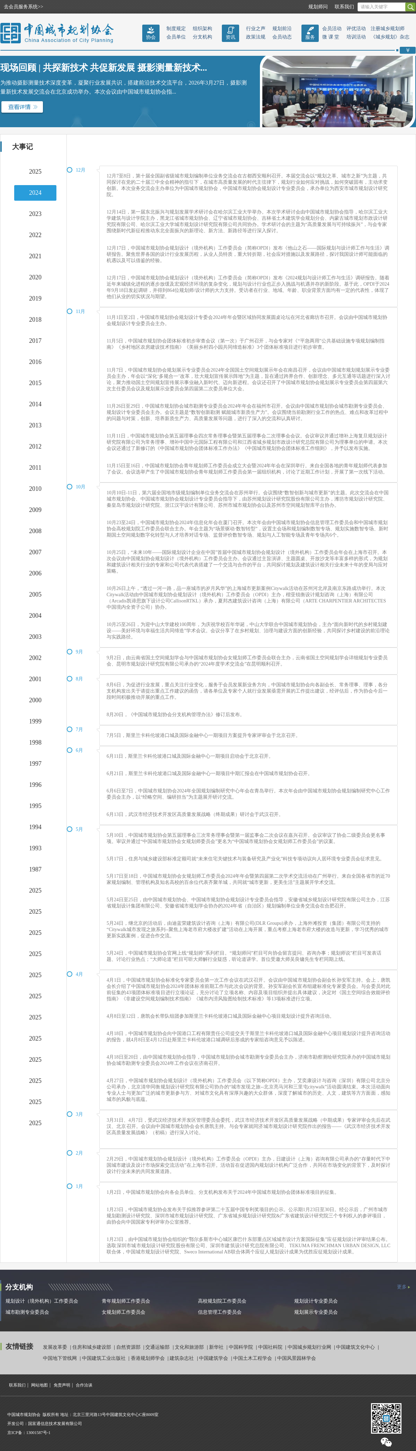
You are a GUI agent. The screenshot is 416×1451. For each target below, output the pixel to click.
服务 (310, 37)
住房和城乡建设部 (92, 1347)
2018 (35, 319)
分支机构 (202, 37)
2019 (35, 298)
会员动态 (282, 37)
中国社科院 (271, 1347)
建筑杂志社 (182, 1358)
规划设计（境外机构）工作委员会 (42, 1301)
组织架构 (202, 28)
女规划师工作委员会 (123, 1312)
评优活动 (356, 28)
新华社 (217, 1347)
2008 (35, 531)
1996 (35, 784)
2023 (35, 213)
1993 (35, 848)
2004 (35, 615)
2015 (35, 383)
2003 (35, 636)
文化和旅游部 (190, 1347)
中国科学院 (241, 1347)
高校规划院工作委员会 (222, 1301)
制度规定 (176, 28)
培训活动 (356, 37)
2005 (35, 594)
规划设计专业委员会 (316, 1301)
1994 (35, 827)
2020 (35, 277)
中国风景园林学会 (296, 1358)
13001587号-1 (38, 1432)
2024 (35, 192)
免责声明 (62, 1385)
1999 (35, 721)
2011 (35, 467)
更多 (402, 1286)
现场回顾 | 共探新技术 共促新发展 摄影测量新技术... (103, 68)
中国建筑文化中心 (356, 1347)
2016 (35, 361)
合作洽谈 (84, 1385)
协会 (151, 37)
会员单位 (176, 37)
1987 (35, 869)
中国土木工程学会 (253, 1358)
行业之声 (255, 28)
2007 (35, 552)
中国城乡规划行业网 (310, 1347)
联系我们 (344, 6)
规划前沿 (282, 28)
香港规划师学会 (148, 1358)
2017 (35, 340)
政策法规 (255, 37)
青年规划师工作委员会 (126, 1301)
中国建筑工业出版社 (104, 1358)
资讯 (230, 37)
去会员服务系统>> (23, 6)
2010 (35, 488)
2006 (35, 573)
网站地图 (39, 1385)
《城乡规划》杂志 (390, 37)
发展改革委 (56, 1347)
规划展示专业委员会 (316, 1312)
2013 (35, 425)
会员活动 (332, 28)
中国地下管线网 (60, 1358)
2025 (35, 171)
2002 (35, 657)
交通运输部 (158, 1347)
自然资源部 (129, 1347)
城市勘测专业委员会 (27, 1312)
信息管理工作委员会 (220, 1312)
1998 (35, 742)
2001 (35, 679)
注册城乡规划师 (388, 28)
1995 (35, 805)
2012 (35, 446)
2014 (35, 404)
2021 (35, 256)
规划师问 (318, 6)
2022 (35, 235)
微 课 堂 (330, 37)
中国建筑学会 (214, 1358)
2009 (35, 509)
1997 (35, 763)
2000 (35, 700)
